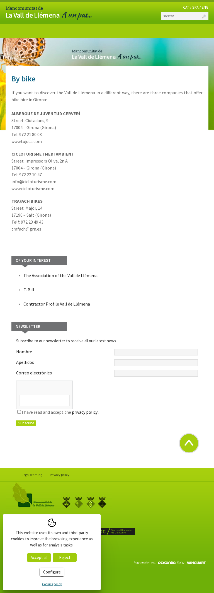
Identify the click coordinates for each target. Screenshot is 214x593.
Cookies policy (52, 584)
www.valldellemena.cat (37, 547)
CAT (186, 7)
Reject (64, 557)
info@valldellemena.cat (38, 554)
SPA (195, 7)
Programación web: (154, 562)
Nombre (107, 352)
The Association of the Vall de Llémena (60, 275)
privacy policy (85, 412)
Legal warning (32, 475)
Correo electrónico (107, 373)
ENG (205, 7)
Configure (52, 572)
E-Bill (28, 289)
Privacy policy (59, 475)
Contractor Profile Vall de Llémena (56, 304)
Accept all (39, 557)
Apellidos (107, 362)
